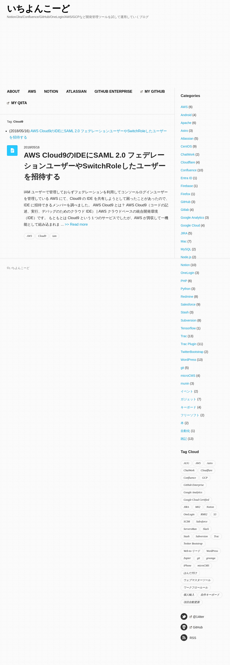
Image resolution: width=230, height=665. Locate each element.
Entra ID (187, 178)
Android (186, 115)
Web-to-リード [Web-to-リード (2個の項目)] (192, 551)
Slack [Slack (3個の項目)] (206, 529)
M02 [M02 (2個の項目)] (197, 507)
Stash (185, 312)
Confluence (189, 170)
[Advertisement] (115, 54)
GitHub (186, 202)
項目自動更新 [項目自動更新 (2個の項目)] (192, 602)
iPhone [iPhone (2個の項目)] (187, 565)
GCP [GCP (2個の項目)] (205, 477)
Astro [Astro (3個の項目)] (210, 463)
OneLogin (188, 273)
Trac (184, 336)
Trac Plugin (189, 344)
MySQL (186, 249)
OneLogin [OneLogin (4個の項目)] (189, 514)
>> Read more (76, 224)
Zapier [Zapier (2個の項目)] (187, 558)
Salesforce (188, 304)
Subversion (189, 320)
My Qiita (17, 103)
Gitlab (185, 209)
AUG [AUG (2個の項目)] (186, 463)
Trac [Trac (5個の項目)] (216, 536)
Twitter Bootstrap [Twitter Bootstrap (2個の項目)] (193, 543)
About (13, 91)
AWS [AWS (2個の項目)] (198, 463)
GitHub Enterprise (113, 91)
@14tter (192, 616)
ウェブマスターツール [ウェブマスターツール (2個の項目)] (197, 580)
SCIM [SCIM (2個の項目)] (187, 521)
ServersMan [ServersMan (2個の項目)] (190, 529)
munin (185, 383)
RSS (188, 637)
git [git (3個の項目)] (198, 558)
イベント (187, 391)
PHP (184, 281)
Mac (184, 241)
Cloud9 (42, 236)
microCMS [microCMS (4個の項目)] (203, 565)
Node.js (186, 257)
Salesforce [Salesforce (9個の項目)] (201, 521)
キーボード (189, 407)
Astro (185, 130)
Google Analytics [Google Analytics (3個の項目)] (193, 492)
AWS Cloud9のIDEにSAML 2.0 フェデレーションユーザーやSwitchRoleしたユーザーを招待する (94, 166)
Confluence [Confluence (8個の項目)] (190, 477)
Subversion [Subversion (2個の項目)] (202, 536)
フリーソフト (190, 415)
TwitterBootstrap (192, 352)
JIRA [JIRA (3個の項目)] (186, 507)
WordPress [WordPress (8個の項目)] (212, 551)
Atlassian (76, 91)
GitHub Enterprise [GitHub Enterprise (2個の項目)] (194, 485)
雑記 (184, 438)
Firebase (187, 186)
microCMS (188, 375)
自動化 (186, 431)
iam (54, 236)
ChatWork (188, 154)
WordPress (189, 359)
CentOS (187, 146)
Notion (51, 91)
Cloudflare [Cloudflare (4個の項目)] (206, 470)
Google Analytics (193, 217)
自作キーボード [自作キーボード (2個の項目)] (210, 594)
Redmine (187, 296)
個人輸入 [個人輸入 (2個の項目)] (189, 594)
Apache (186, 123)
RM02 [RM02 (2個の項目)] (204, 514)
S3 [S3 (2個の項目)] (215, 514)
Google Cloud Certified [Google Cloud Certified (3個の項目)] (196, 499)
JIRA (184, 233)
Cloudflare (188, 162)
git (183, 368)
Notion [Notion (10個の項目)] (210, 507)
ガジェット (189, 399)
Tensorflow (189, 328)
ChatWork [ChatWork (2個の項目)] (189, 470)
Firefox (186, 194)
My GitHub (152, 91)
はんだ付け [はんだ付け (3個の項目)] (190, 573)
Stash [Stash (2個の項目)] (186, 536)
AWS (32, 91)
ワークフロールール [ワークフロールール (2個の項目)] (196, 587)
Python (186, 289)
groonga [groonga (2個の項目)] (210, 558)
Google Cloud (191, 225)
